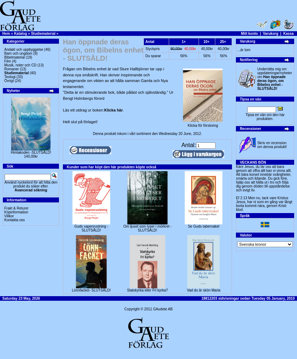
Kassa (288, 34)
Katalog (20, 34)
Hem (6, 34)
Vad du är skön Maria (203, 290)
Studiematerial (43, 34)
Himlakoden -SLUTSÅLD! (31, 152)
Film (7, 61)
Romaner (11, 69)
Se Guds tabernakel (203, 226)
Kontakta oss (14, 220)
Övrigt (9, 81)
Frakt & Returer (16, 208)
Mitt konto (249, 34)
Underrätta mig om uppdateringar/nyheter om (274, 79)
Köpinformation (16, 212)
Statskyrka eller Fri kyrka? (147, 290)
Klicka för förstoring (203, 123)
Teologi (10, 77)
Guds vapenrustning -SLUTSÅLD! (91, 228)
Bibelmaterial (14, 57)
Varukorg (270, 34)
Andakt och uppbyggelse (23, 49)
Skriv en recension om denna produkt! (272, 145)
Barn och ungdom (18, 53)
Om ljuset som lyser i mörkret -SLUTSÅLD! (147, 228)
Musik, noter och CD (20, 65)
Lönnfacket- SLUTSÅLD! (91, 290)
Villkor (9, 216)
